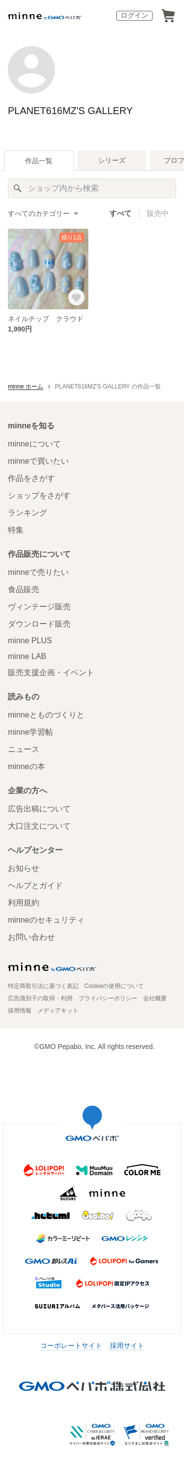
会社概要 (155, 998)
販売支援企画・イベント (51, 672)
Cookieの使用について (114, 986)
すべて (120, 213)
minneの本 (26, 766)
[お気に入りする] (76, 297)
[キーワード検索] (92, 188)
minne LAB (27, 656)
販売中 (158, 213)
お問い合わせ (31, 937)
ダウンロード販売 (39, 624)
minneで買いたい (38, 461)
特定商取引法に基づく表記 (43, 986)
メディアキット (58, 1010)
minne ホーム (25, 386)
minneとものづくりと (46, 715)
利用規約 (23, 902)
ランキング (27, 513)
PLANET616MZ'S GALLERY (70, 110)
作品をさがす (31, 478)
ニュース (23, 749)
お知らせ (23, 868)
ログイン (134, 15)
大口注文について (39, 826)
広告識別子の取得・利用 (40, 998)
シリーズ (112, 160)
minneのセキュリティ (46, 920)
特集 (16, 530)
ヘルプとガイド (35, 885)
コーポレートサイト (71, 1345)
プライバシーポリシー (108, 998)
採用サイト (127, 1345)
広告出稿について (39, 809)
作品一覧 (39, 161)
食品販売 (23, 589)
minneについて (34, 444)
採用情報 (19, 1010)
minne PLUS (30, 640)
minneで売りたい (38, 572)
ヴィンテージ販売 (39, 606)
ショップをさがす (39, 495)
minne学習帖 (30, 732)
